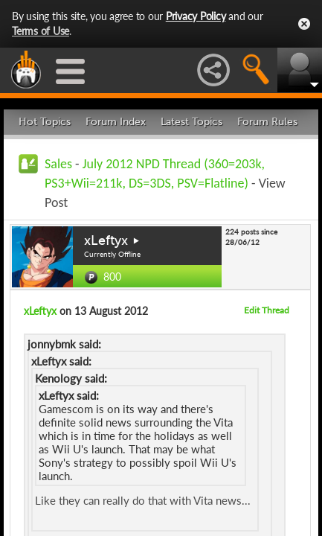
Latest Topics (191, 121)
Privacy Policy (196, 16)
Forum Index (116, 121)
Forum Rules (267, 121)
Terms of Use (40, 31)
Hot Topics (45, 121)
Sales (58, 164)
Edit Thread (266, 310)
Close (304, 24)
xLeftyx (106, 240)
